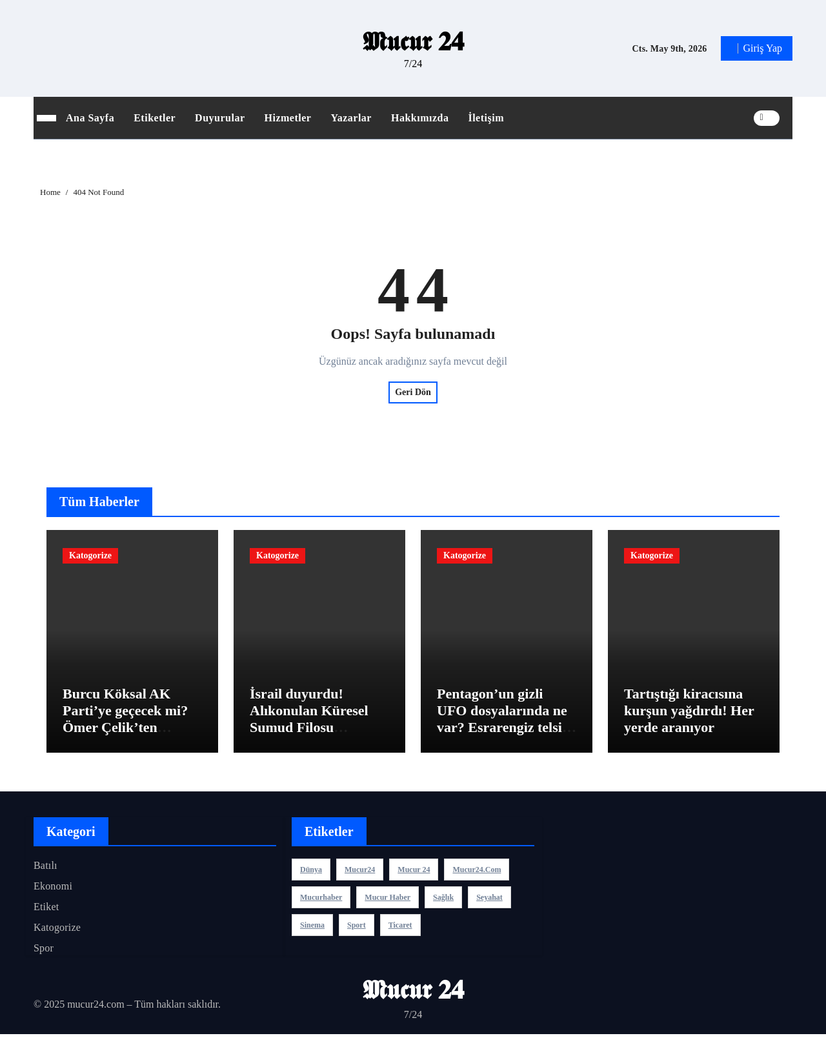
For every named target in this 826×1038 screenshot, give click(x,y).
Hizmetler (288, 117)
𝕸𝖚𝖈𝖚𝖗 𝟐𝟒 (413, 41)
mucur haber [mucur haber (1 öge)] (387, 900)
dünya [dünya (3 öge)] (311, 872)
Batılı (45, 868)
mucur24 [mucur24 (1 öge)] (360, 872)
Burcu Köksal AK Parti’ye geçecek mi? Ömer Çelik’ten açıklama (125, 722)
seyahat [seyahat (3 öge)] (489, 900)
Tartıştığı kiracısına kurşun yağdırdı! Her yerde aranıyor (689, 714)
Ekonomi (53, 889)
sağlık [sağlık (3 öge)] (443, 900)
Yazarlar (351, 117)
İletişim (486, 117)
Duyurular (220, 117)
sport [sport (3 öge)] (356, 928)
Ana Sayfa (90, 117)
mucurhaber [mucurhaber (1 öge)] (321, 900)
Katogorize (90, 555)
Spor (44, 951)
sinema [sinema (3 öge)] (312, 928)
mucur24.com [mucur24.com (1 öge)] (476, 872)
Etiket (46, 909)
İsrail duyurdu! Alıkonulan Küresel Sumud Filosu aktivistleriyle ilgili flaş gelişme (319, 731)
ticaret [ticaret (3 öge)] (400, 928)
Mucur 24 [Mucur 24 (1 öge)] (414, 872)
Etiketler (155, 117)
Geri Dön (413, 392)
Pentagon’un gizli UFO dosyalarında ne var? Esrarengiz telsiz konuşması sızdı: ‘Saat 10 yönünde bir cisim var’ (504, 739)
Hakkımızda (419, 117)
